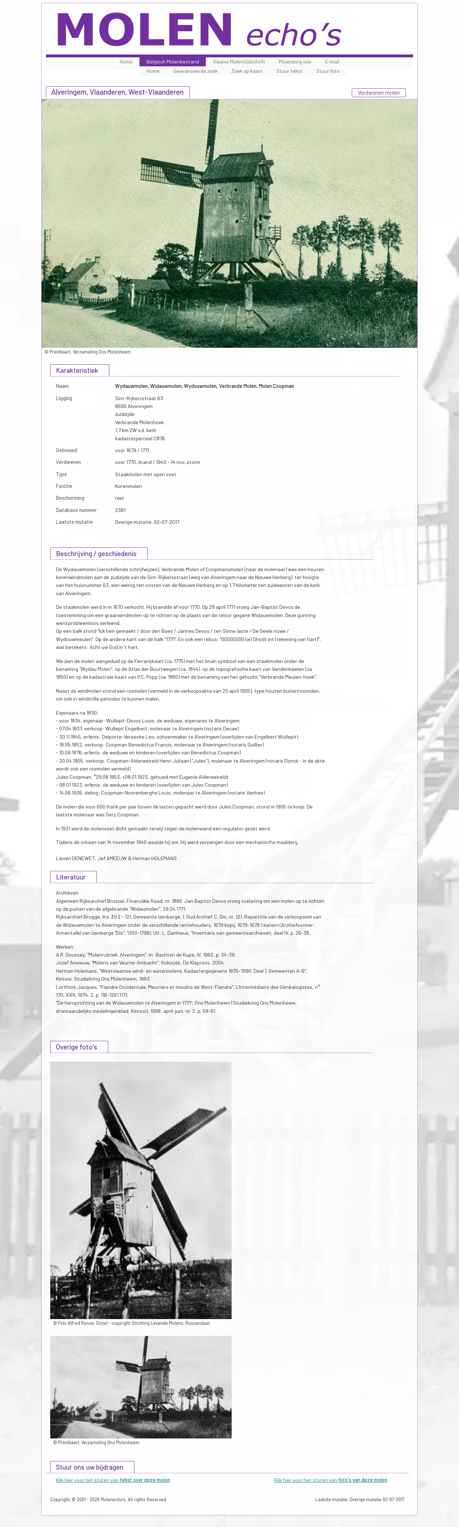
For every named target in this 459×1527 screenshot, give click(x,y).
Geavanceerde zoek (195, 71)
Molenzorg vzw (295, 61)
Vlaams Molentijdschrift (239, 61)
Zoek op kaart (246, 71)
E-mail (332, 61)
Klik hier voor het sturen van (113, 1480)
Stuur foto (328, 71)
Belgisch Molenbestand (173, 61)
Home (126, 61)
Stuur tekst (289, 71)
